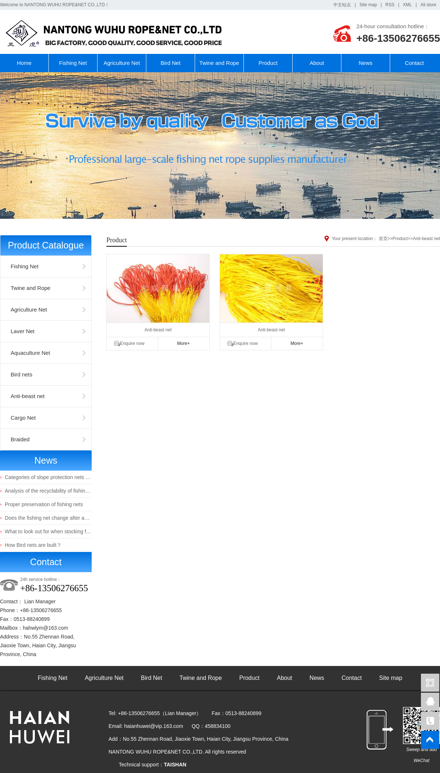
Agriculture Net (121, 63)
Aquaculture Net (30, 353)
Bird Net (170, 63)
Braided (20, 439)
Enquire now (132, 343)
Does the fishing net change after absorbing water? (63, 518)
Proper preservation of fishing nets (44, 504)
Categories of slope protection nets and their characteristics (72, 477)
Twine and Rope (219, 63)
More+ (183, 343)
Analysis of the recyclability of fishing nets (52, 491)
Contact (414, 63)
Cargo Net (23, 418)
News (366, 63)
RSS (390, 4)
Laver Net (22, 331)
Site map (368, 4)
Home (24, 63)
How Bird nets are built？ (33, 545)
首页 (383, 238)
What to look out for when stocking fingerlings (56, 531)
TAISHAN (175, 765)
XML (407, 4)
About (316, 63)
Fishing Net (73, 63)
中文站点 (342, 4)
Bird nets (21, 374)
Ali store (428, 4)
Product (268, 63)
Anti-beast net (28, 396)
